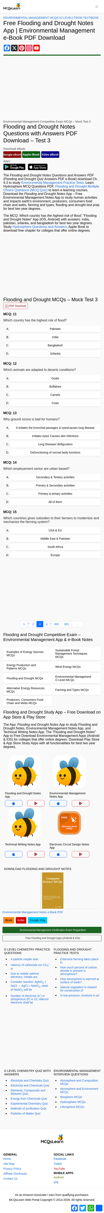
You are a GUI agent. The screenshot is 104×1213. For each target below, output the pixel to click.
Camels (55, 394)
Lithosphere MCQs (72, 1107)
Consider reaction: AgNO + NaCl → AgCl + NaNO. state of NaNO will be (29, 986)
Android (59, 1177)
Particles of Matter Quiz (26, 1113)
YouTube (59, 1168)
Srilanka (55, 353)
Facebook (60, 1158)
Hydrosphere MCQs (73, 1102)
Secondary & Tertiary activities (55, 477)
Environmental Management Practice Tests (52, 182)
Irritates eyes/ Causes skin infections (55, 436)
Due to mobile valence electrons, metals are (25, 975)
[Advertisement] (52, 88)
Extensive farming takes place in (79, 961)
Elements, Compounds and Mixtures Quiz (28, 1092)
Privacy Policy (12, 1168)
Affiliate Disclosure (15, 1173)
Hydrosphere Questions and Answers (40, 227)
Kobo (21, 920)
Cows (55, 403)
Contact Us (10, 1178)
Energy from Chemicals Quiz (29, 1098)
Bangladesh (55, 345)
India (55, 337)
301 (66, 624)
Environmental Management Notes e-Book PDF (32, 912)
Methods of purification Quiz (28, 1108)
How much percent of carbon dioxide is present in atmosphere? (78, 971)
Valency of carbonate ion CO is (30, 966)
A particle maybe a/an (24, 959)
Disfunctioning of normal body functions (55, 452)
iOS (56, 1182)
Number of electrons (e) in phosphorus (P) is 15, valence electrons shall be (30, 998)
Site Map (9, 1163)
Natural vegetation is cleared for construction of (78, 989)
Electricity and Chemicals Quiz (30, 1085)
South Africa (55, 546)
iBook (8, 920)
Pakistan (55, 328)
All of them (55, 502)
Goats (55, 378)
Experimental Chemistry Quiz (29, 1103)
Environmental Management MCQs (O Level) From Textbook (51, 17)
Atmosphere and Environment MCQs (79, 1090)
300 (56, 624)
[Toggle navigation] (97, 6)
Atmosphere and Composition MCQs (79, 1082)
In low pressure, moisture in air (79, 995)
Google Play (37, 920)
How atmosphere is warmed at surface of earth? (79, 980)
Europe (55, 555)
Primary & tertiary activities (55, 493)
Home (7, 1158)
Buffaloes (55, 386)
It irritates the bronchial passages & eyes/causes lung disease (55, 427)
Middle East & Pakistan (55, 538)
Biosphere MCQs (71, 1097)
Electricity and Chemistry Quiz (30, 1080)
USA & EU (55, 530)
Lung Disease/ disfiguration (55, 444)
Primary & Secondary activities (55, 485)
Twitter (58, 1163)
